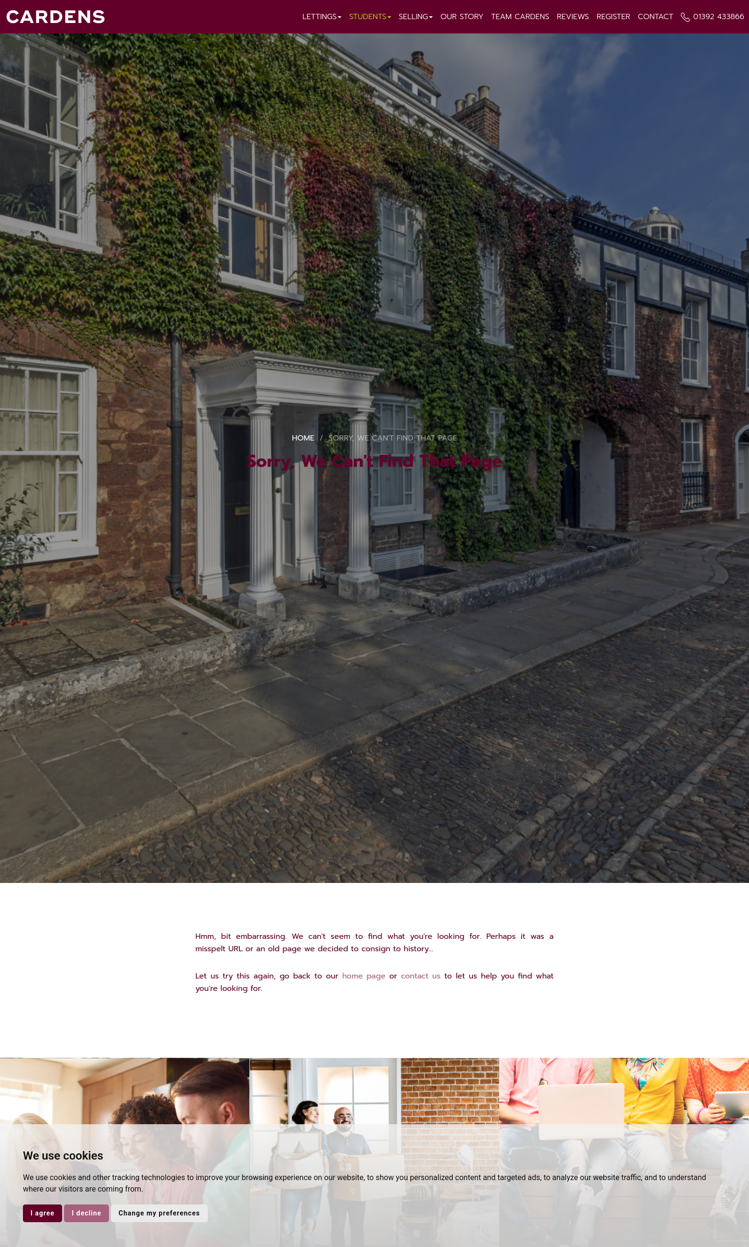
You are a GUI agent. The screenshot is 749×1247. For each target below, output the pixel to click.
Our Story (461, 16)
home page (363, 976)
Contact (655, 16)
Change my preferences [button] (159, 1213)
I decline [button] (86, 1213)
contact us (420, 976)
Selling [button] (416, 16)
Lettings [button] (322, 16)
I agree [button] (42, 1213)
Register (613, 16)
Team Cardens (520, 16)
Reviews (573, 16)
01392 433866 (718, 16)
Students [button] (370, 16)
